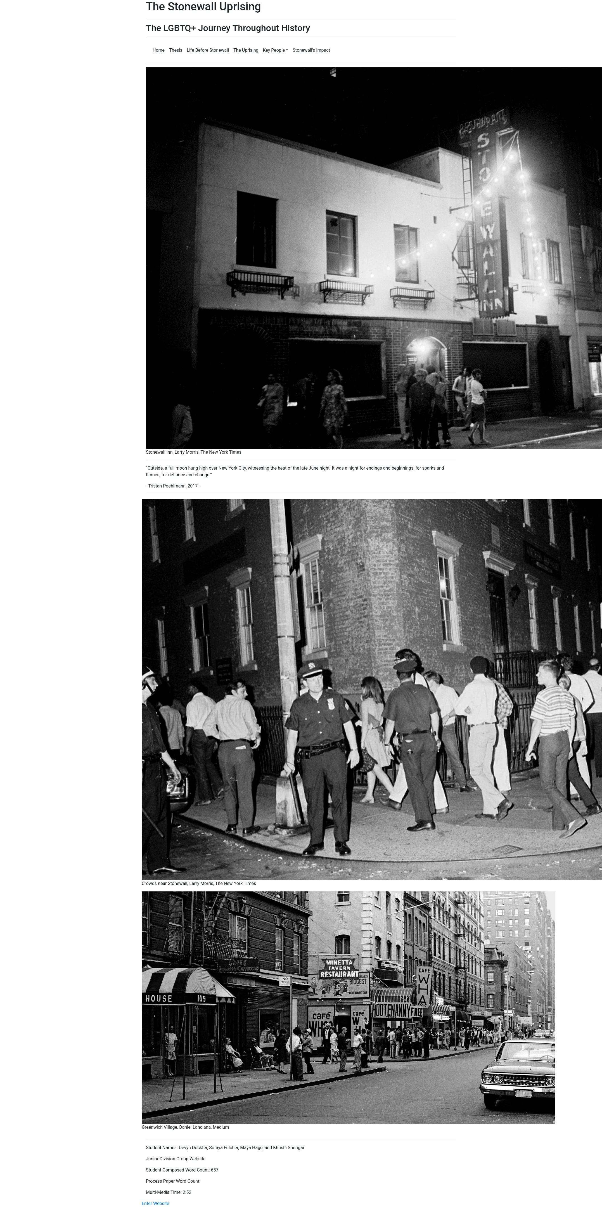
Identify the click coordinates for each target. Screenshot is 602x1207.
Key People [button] (274, 50)
